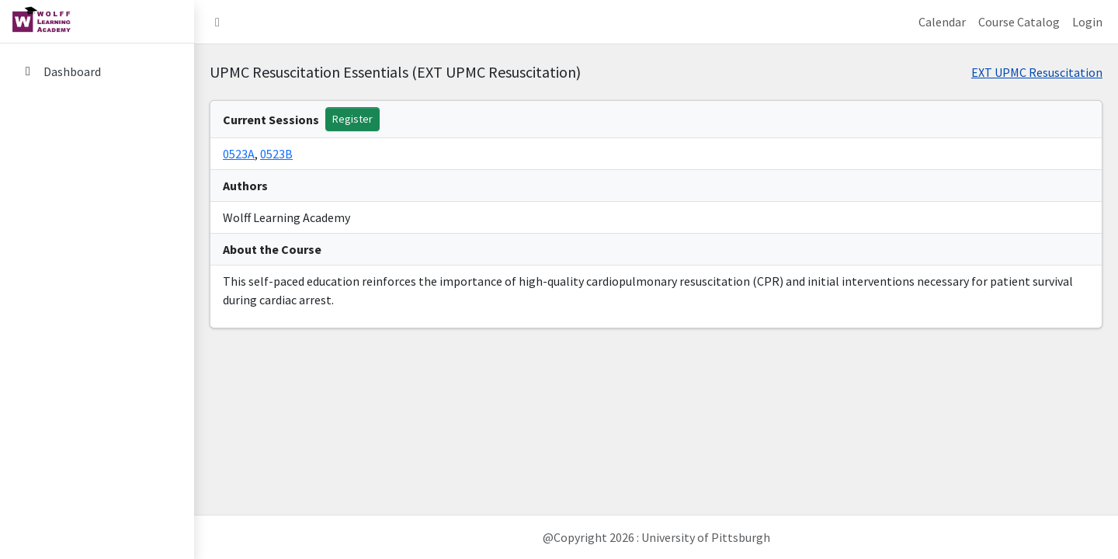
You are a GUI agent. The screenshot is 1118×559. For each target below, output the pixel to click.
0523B (276, 153)
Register (352, 119)
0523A (239, 153)
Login (1087, 22)
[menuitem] (97, 72)
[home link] (97, 21)
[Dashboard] (97, 71)
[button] (217, 21)
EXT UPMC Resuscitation (1036, 72)
